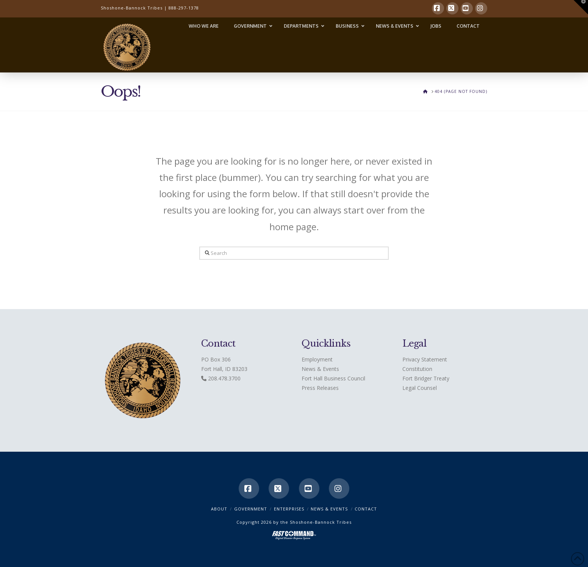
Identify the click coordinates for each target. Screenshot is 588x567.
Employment (317, 359)
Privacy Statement (424, 359)
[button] (581, 7)
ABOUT (219, 509)
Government (250, 509)
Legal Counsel (419, 387)
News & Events (320, 368)
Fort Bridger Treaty (425, 378)
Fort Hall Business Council (333, 378)
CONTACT (366, 509)
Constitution (417, 368)
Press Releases (320, 387)
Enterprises (289, 509)
